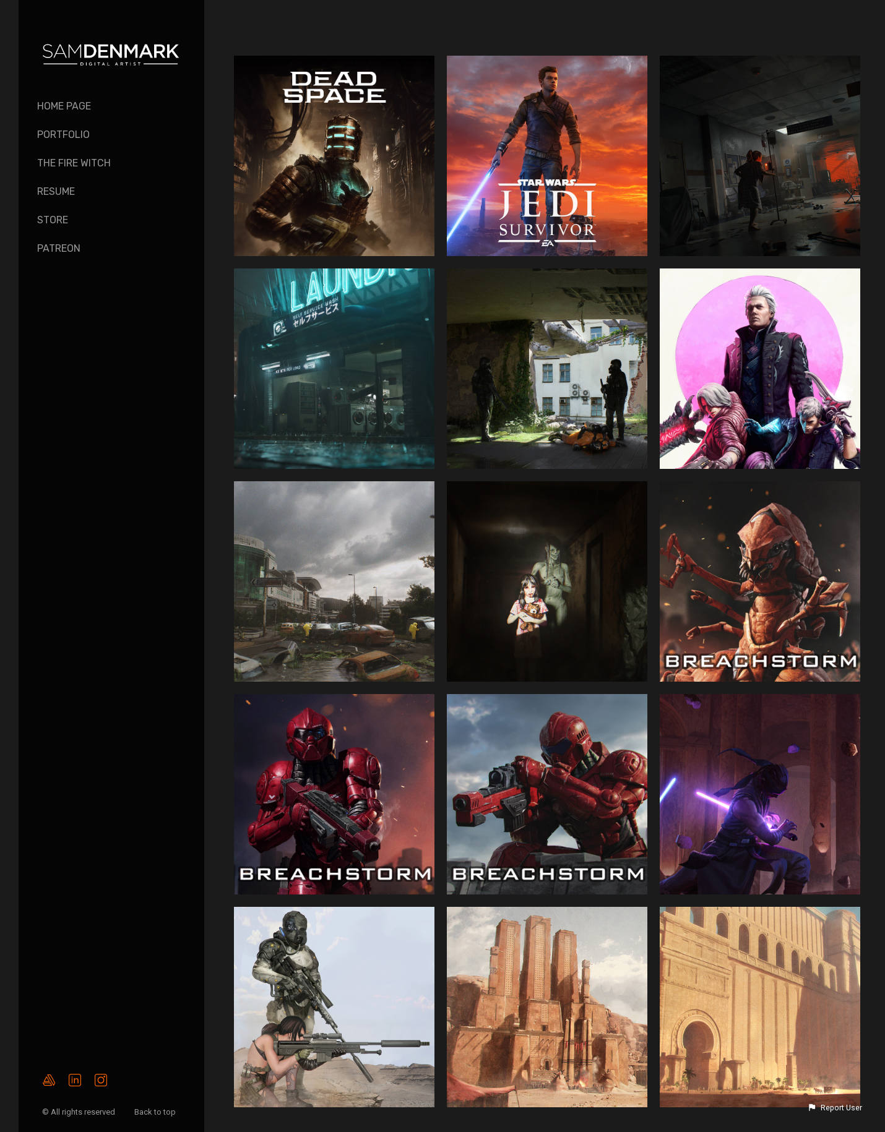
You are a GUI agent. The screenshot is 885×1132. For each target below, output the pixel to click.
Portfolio (63, 134)
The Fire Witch (74, 163)
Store (52, 220)
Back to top (156, 1112)
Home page (64, 106)
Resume (56, 191)
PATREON (58, 248)
